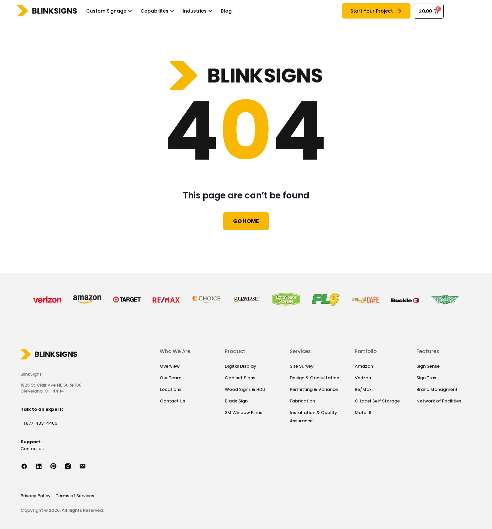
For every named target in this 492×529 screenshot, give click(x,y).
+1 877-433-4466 (39, 423)
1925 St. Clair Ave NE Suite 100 (51, 385)
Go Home (246, 221)
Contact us (32, 449)
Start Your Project (376, 11)
